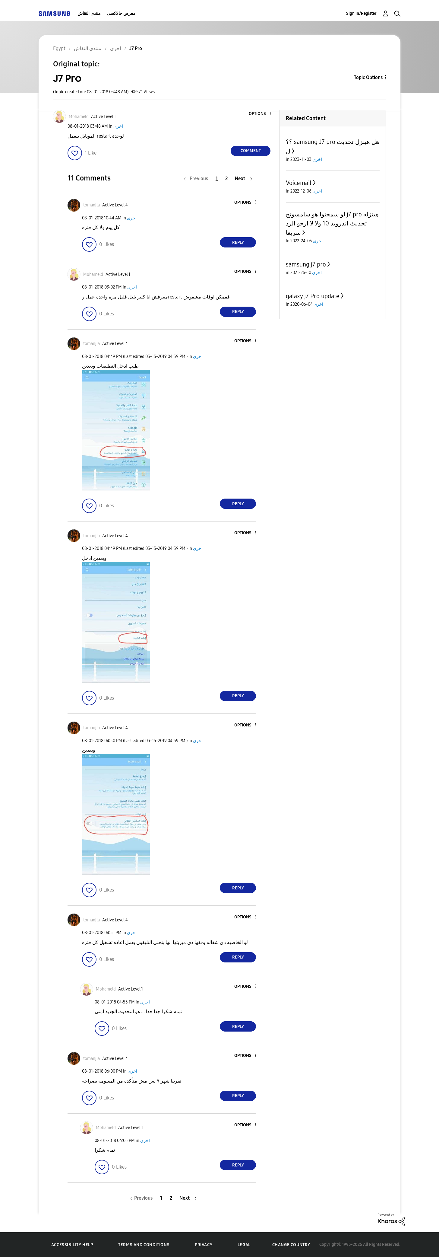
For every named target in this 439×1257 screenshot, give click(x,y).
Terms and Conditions (143, 1244)
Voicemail (298, 183)
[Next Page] (243, 178)
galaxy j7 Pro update (313, 296)
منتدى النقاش (89, 13)
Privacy (203, 1244)
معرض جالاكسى (121, 13)
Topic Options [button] (368, 77)
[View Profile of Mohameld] (79, 116)
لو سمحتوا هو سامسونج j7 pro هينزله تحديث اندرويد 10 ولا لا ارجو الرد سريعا (332, 223)
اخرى (118, 126)
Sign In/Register (361, 13)
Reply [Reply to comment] (238, 242)
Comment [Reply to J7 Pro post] (251, 150)
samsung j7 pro (306, 264)
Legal (244, 1244)
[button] (260, 114)
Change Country (291, 1244)
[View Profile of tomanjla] (91, 205)
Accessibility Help (72, 1244)
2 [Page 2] (226, 178)
